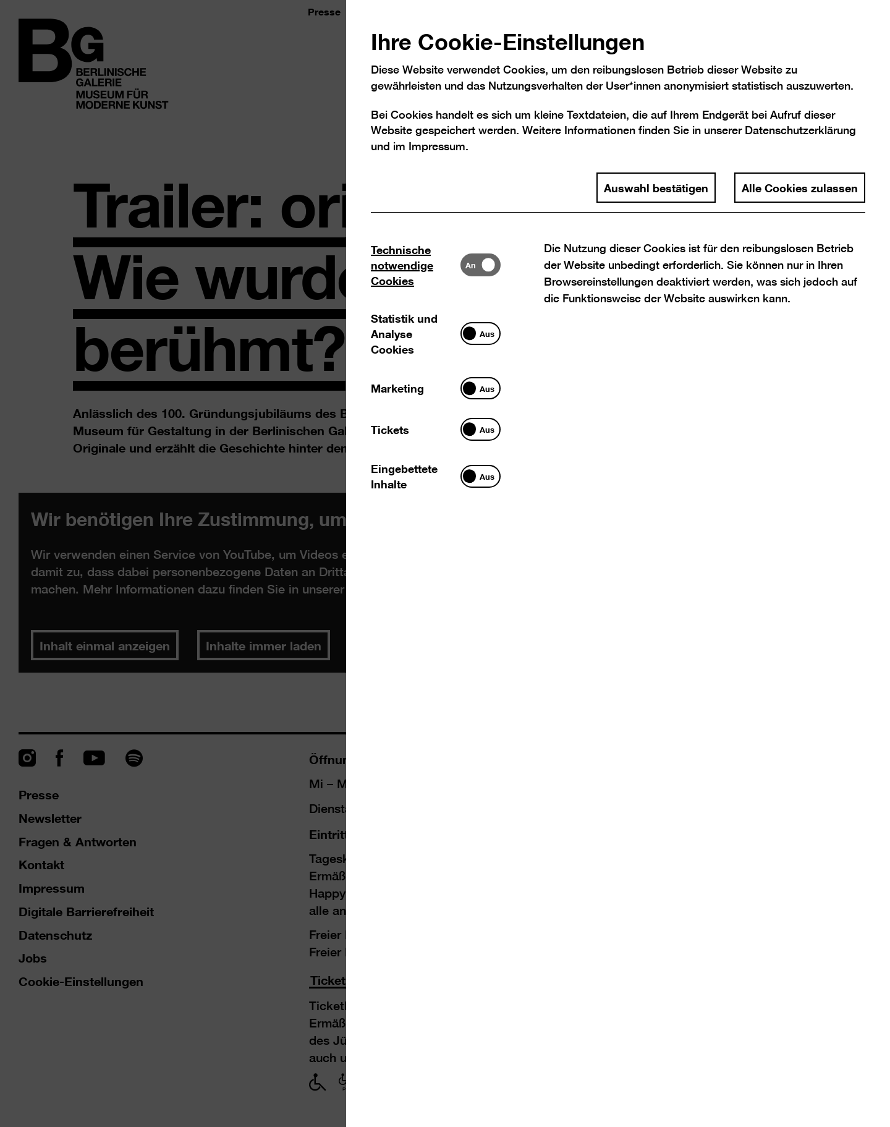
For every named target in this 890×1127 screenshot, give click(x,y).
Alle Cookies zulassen (800, 187)
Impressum (437, 146)
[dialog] (445, 563)
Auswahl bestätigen (656, 187)
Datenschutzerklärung (800, 130)
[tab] (415, 265)
